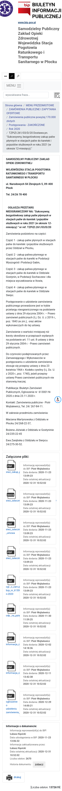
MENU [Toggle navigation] (13, 85)
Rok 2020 (14, 128)
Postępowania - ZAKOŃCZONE (27, 125)
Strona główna (13, 105)
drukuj (13, 777)
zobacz (39, 764)
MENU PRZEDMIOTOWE (40, 105)
